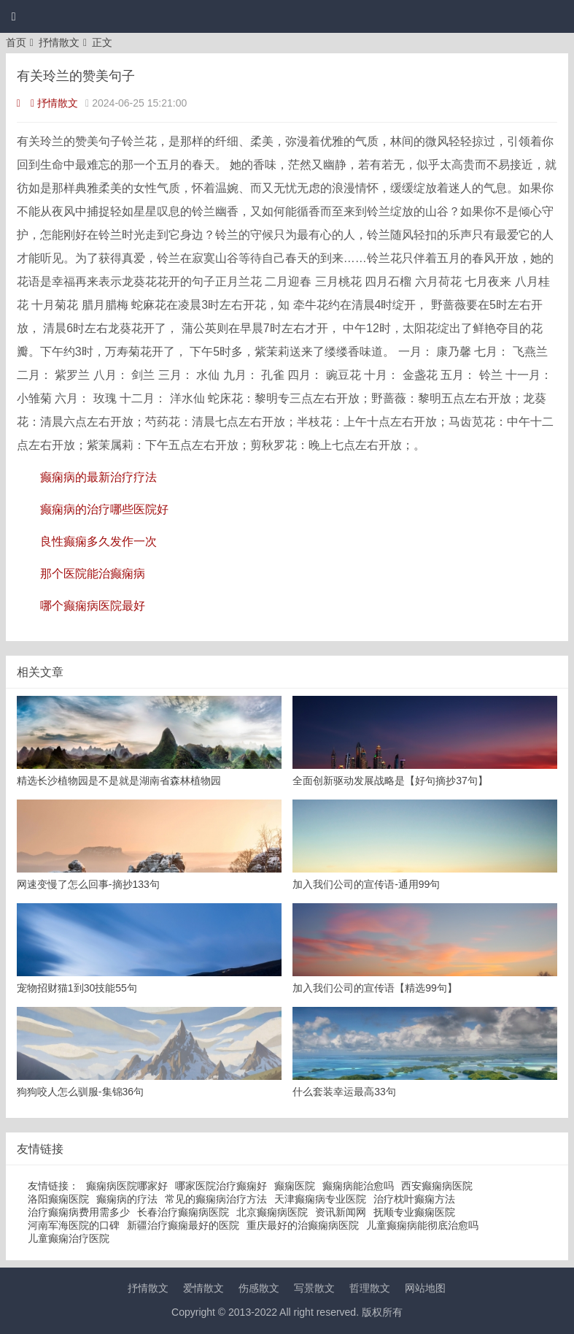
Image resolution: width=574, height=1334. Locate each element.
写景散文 (314, 1288)
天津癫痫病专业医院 (320, 1199)
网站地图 (425, 1288)
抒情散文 (59, 42)
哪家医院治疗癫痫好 (221, 1186)
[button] (14, 16)
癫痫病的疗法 (127, 1199)
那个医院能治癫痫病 (92, 573)
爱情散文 (203, 1288)
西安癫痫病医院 (437, 1186)
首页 (16, 42)
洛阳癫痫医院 (58, 1199)
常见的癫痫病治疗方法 (216, 1199)
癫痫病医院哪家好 (127, 1186)
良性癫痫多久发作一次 (98, 541)
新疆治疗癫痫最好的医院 (183, 1225)
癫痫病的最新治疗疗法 (98, 477)
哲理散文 (369, 1288)
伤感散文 (258, 1288)
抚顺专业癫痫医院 (414, 1212)
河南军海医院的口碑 (74, 1225)
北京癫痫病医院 (272, 1212)
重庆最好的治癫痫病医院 (303, 1225)
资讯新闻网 (340, 1212)
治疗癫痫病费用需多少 (79, 1212)
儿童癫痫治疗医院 (68, 1238)
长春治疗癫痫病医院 (183, 1212)
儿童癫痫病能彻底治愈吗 (422, 1225)
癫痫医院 (294, 1186)
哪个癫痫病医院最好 (92, 605)
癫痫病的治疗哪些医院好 (104, 509)
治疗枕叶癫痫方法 (414, 1199)
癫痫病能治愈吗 (358, 1186)
